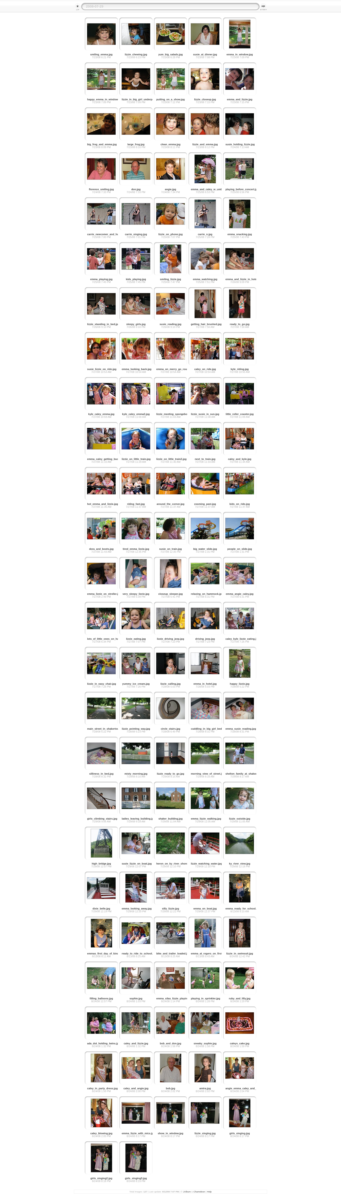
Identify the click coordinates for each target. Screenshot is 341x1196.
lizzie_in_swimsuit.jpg (239, 953)
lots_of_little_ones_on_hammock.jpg (109, 638)
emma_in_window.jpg (239, 54)
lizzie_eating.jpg (136, 638)
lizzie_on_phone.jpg (170, 234)
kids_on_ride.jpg (239, 504)
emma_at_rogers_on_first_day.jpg (211, 953)
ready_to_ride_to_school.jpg (139, 953)
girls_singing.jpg (239, 1133)
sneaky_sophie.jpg (205, 1043)
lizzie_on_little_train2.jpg (171, 459)
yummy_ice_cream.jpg (136, 683)
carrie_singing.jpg (136, 234)
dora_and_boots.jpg (101, 548)
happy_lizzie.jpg (240, 683)
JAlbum (187, 1191)
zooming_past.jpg (205, 504)
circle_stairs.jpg (170, 728)
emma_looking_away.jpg (137, 908)
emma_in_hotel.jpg (205, 683)
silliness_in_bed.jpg (101, 773)
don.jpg (136, 189)
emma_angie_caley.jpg (240, 593)
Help (209, 1191)
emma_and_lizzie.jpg (239, 99)
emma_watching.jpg (205, 279)
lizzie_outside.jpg (239, 818)
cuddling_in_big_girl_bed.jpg (208, 728)
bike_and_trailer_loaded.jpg (173, 953)
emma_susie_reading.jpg (240, 728)
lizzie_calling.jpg (170, 683)
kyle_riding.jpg (240, 369)
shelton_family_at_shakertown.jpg (246, 773)
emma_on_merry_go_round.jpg (175, 369)
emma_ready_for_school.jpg (242, 908)
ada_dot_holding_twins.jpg (103, 1043)
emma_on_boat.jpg (205, 908)
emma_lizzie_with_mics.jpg (138, 1133)
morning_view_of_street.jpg (208, 773)
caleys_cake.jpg (239, 1043)
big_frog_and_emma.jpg (102, 144)
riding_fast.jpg (136, 504)
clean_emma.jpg (170, 144)
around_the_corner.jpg (170, 504)
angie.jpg (170, 189)
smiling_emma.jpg (101, 54)
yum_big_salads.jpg (170, 54)
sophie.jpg (136, 998)
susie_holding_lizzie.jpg (240, 144)
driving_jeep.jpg (205, 638)
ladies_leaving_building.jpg (138, 818)
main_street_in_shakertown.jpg (106, 728)
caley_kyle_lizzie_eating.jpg (242, 638)
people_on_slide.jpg (239, 548)
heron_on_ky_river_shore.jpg (174, 863)
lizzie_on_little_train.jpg (136, 459)
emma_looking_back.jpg (136, 369)
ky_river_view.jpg (239, 863)
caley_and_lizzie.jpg (136, 1043)
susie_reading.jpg (170, 324)
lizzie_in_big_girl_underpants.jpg (142, 99)
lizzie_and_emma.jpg (205, 144)
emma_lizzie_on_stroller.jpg (104, 593)
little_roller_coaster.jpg (240, 414)
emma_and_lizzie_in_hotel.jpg (243, 279)
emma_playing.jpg (101, 279)
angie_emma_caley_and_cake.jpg (245, 1088)
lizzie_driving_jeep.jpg (170, 638)
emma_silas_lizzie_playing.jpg (174, 998)
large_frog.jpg (135, 144)
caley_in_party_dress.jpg (102, 1088)
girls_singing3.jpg (136, 1178)
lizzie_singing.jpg (204, 1133)
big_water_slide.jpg (205, 548)
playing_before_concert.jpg (242, 189)
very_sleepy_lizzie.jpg (136, 593)
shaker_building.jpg (170, 818)
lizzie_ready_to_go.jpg (170, 773)
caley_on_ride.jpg (205, 369)
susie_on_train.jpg (170, 548)
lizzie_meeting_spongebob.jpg (174, 414)
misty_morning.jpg (136, 773)
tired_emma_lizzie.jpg (136, 548)
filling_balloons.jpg (101, 998)
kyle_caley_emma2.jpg (136, 414)
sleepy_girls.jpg (136, 324)
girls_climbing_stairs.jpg (102, 818)
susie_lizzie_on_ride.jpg (102, 369)
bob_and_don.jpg (170, 1043)
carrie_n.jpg (205, 234)
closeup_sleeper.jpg (170, 593)
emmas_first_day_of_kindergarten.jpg (110, 953)
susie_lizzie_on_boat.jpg (137, 863)
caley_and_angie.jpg (135, 1088)
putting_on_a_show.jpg (170, 99)
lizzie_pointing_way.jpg (136, 728)
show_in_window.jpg (170, 1133)
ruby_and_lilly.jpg (240, 998)
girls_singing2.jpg (101, 1178)
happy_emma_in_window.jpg (104, 99)
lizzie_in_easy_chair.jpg (101, 683)
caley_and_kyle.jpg (239, 459)
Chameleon (199, 1191)
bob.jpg (170, 1088)
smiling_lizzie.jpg (170, 279)
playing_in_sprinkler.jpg (205, 998)
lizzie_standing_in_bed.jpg (103, 324)
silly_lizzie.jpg (170, 908)
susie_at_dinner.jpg (205, 54)
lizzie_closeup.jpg (205, 99)
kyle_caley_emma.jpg (101, 414)
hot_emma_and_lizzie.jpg (102, 504)
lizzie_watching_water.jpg (206, 863)
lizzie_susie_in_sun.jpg (205, 414)
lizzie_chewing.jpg (136, 54)
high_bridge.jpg (101, 863)
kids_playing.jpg (136, 279)
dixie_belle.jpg (101, 908)
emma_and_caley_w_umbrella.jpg (211, 189)
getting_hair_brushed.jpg (206, 324)
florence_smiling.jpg (101, 189)
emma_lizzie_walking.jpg (206, 818)
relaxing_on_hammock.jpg (207, 593)
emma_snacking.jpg (239, 234)
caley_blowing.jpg (101, 1133)
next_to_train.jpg (205, 459)
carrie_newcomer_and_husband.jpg (109, 234)
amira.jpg (205, 1088)
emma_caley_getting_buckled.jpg (107, 459)
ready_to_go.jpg (239, 324)
